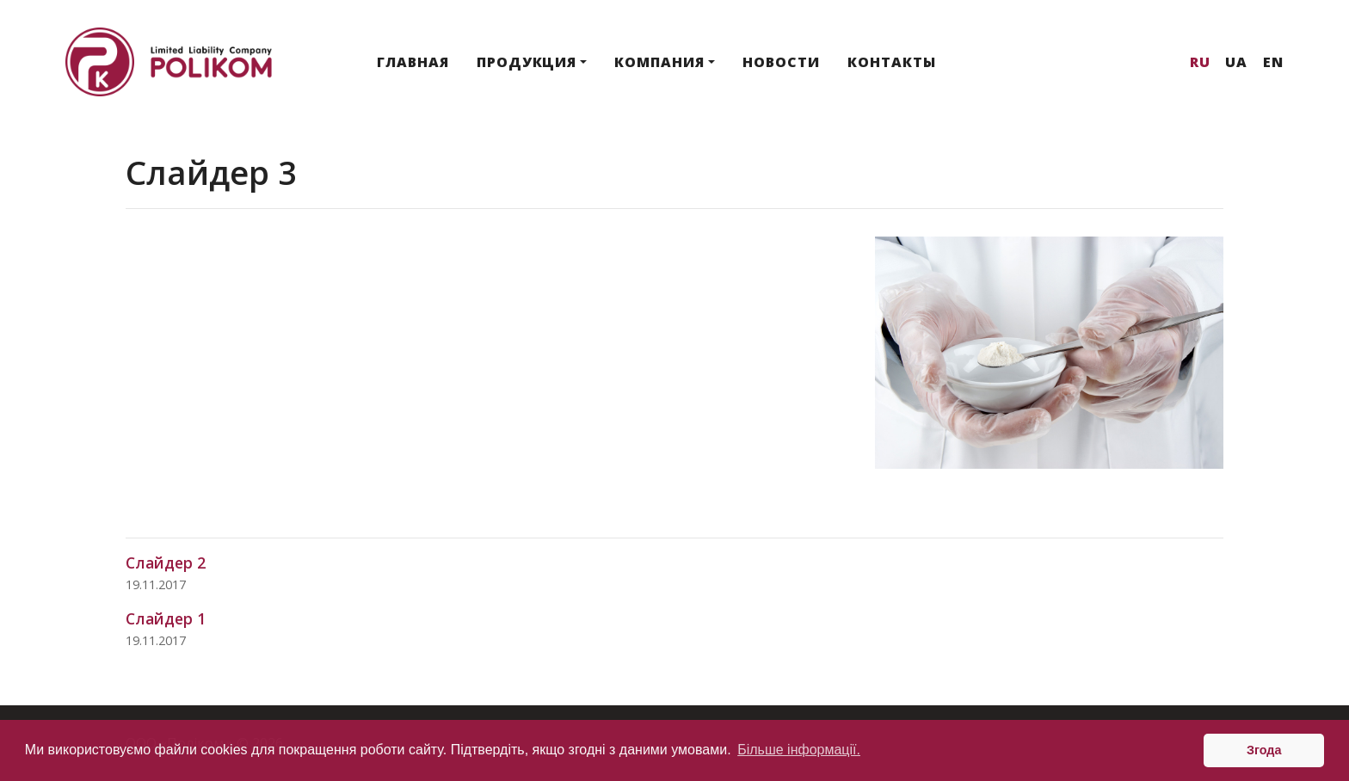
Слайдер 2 (166, 562)
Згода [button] (1264, 750)
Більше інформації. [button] (798, 749)
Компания (659, 61)
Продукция (527, 61)
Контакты (891, 61)
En (1273, 61)
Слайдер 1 (166, 618)
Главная (413, 61)
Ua (1236, 61)
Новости (781, 61)
